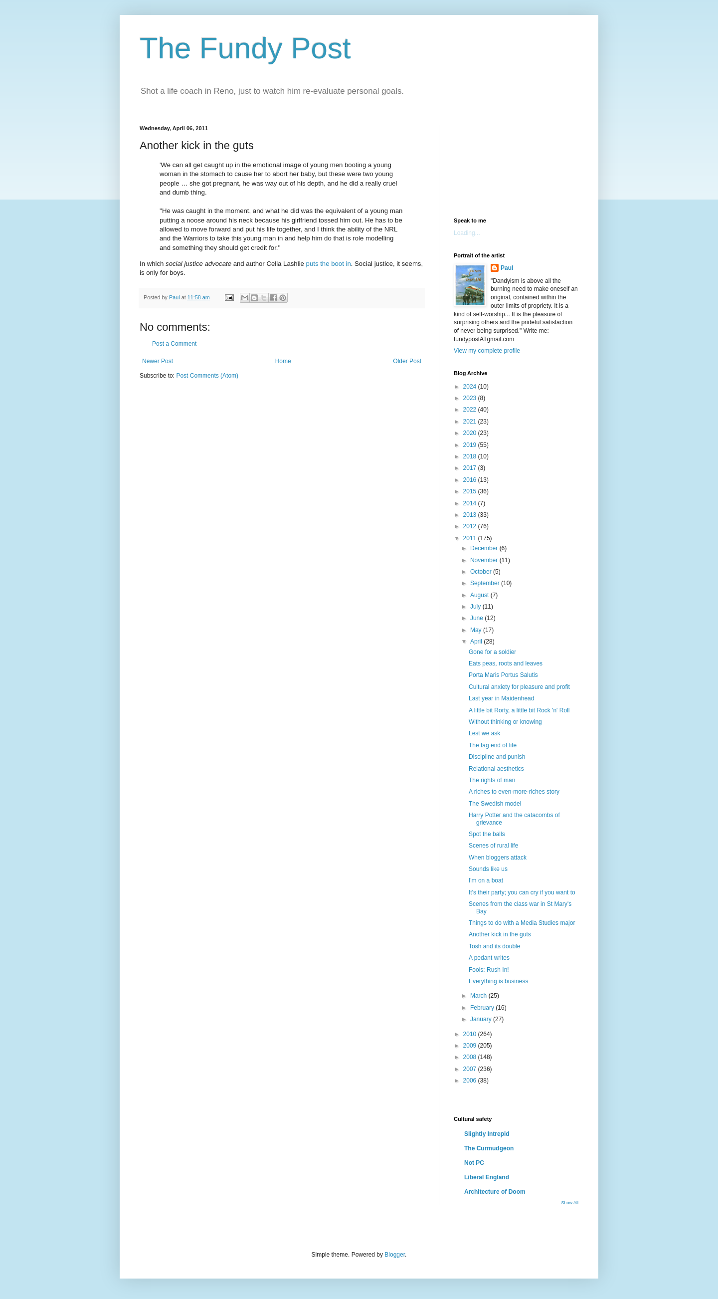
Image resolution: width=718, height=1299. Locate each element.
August (480, 595)
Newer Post (157, 361)
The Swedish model (495, 803)
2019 (470, 444)
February (483, 1007)
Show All (569, 1202)
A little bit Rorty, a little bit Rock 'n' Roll (519, 710)
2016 (470, 479)
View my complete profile (487, 350)
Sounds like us (488, 869)
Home (283, 361)
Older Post (407, 361)
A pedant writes (489, 957)
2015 (470, 491)
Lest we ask (484, 733)
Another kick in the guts (500, 934)
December (485, 548)
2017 (470, 467)
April (477, 641)
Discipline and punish (497, 756)
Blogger (394, 1254)
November (485, 560)
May (476, 630)
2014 (470, 503)
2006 (470, 1080)
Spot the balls (487, 834)
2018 (470, 456)
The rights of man (492, 780)
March (479, 995)
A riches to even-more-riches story (514, 791)
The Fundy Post (245, 48)
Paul (507, 267)
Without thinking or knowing (505, 721)
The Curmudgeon (489, 1148)
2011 (470, 538)
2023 (470, 398)
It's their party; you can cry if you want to (522, 892)
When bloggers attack (498, 857)
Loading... (467, 232)
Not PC (474, 1162)
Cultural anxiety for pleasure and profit (519, 686)
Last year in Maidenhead (501, 698)
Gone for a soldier (492, 652)
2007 (470, 1069)
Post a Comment (174, 343)
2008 (470, 1057)
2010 (470, 1034)
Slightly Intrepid (487, 1133)
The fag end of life (493, 745)
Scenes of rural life (493, 845)
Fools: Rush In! (489, 969)
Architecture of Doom (495, 1191)
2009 (470, 1045)
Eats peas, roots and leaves (505, 663)
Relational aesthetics (496, 768)
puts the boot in (328, 263)
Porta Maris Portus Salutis (503, 674)
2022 (470, 409)
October (481, 571)
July (476, 606)
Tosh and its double (494, 946)
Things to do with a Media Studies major (522, 922)
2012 (470, 526)
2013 (470, 514)
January (481, 1019)
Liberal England (486, 1177)
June (477, 618)
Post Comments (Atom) (207, 375)
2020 (470, 433)
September (485, 583)
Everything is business (498, 981)
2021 (470, 421)
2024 (470, 386)
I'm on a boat (486, 880)
